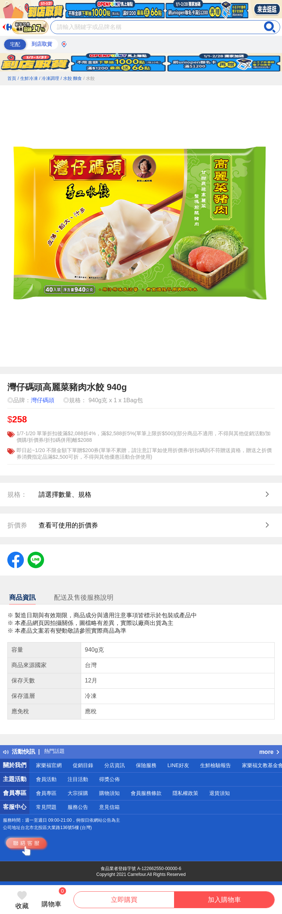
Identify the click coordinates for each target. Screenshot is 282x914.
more (269, 752)
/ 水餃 (89, 78)
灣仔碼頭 (42, 400)
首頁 (11, 78)
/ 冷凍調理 (49, 78)
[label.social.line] (36, 559)
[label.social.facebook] (15, 559)
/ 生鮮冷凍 (28, 78)
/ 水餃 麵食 (71, 78)
